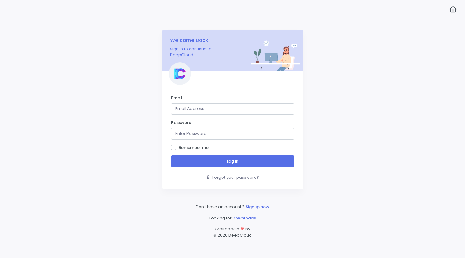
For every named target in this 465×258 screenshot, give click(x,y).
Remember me (194, 147)
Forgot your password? (232, 177)
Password (181, 123)
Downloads (244, 218)
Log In (232, 161)
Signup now (257, 207)
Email (176, 98)
